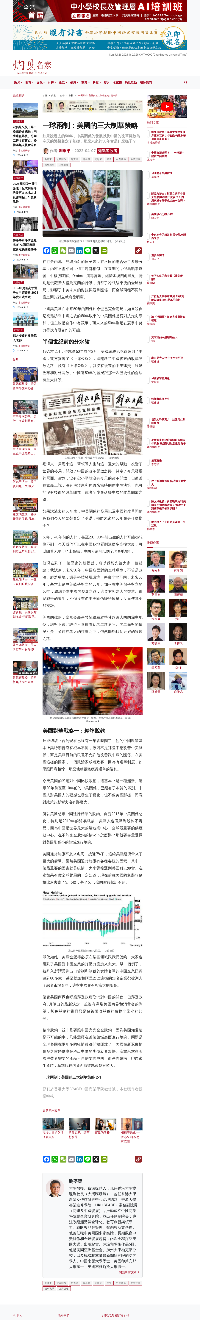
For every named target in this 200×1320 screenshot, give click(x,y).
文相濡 (171, 382)
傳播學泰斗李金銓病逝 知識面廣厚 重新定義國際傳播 (25, 245)
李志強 (171, 464)
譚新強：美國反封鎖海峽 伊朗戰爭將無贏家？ (25, 616)
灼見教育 (18, 282)
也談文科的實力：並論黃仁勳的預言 (177, 423)
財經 (51, 82)
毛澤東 (48, 159)
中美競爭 (135, 159)
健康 (73, 82)
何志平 (171, 245)
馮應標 (171, 180)
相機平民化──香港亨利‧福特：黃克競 (132, 1132)
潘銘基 (171, 429)
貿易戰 (86, 159)
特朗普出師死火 (177, 398)
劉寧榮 (65, 151)
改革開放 (61, 159)
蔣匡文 (171, 221)
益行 (170, 344)
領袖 (71, 95)
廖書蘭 (171, 282)
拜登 (109, 159)
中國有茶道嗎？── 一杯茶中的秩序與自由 (177, 156)
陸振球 (171, 327)
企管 (62, 95)
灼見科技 (18, 178)
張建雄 (171, 364)
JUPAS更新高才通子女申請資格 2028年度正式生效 (25, 292)
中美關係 (121, 159)
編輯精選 (173, 488)
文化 (40, 82)
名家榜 (117, 82)
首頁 (45, 95)
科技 (96, 82)
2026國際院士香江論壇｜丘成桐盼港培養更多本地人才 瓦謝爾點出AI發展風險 (25, 193)
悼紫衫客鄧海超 (177, 378)
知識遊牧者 (108, 151)
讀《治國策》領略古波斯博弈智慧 (177, 320)
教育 (28, 82)
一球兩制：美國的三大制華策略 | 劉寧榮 (97, 95)
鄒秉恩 (171, 532)
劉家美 (171, 306)
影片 (107, 82)
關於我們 (146, 82)
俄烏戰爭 (49, 165)
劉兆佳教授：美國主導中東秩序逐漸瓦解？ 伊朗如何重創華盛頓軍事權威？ (177, 139)
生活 (62, 82)
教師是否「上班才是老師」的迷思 (177, 525)
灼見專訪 (18, 234)
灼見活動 (131, 82)
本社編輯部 (24, 150)
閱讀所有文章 (129, 1272)
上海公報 (64, 165)
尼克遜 (74, 159)
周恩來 (98, 159)
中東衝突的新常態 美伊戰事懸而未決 (177, 238)
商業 (84, 82)
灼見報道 (18, 121)
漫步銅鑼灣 (174, 255)
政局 (17, 82)
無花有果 (173, 460)
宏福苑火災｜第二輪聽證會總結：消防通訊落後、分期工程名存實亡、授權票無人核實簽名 (25, 136)
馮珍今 (171, 163)
